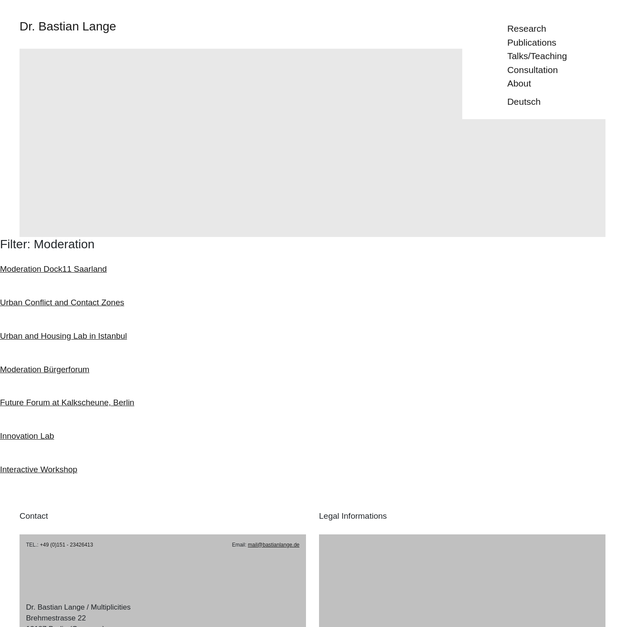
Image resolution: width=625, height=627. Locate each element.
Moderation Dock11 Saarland (53, 268)
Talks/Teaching (537, 56)
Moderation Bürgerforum (44, 369)
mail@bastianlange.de (273, 545)
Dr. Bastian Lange (68, 26)
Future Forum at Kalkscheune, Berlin (67, 402)
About (519, 83)
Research (526, 28)
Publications (531, 42)
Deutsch (524, 102)
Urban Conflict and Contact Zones (62, 302)
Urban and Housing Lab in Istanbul (63, 335)
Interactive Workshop (38, 469)
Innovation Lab (27, 435)
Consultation (532, 70)
